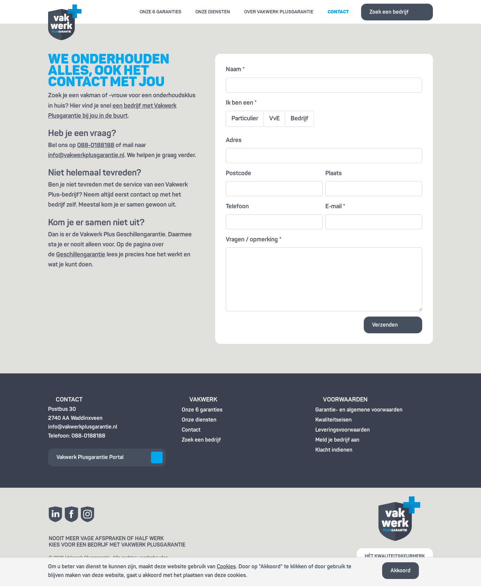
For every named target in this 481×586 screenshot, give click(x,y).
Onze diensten (212, 12)
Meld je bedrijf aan (337, 440)
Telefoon (237, 206)
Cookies (226, 566)
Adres (234, 140)
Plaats (333, 173)
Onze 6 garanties (160, 12)
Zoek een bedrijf (389, 12)
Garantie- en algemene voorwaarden (359, 409)
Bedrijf (299, 118)
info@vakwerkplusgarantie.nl (86, 155)
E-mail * (335, 206)
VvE (274, 118)
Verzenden (385, 325)
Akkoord (400, 570)
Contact (338, 12)
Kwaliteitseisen (333, 420)
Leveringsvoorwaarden (342, 430)
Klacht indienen (333, 450)
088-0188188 (95, 145)
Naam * (235, 69)
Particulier (244, 118)
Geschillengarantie (80, 254)
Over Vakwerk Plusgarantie (278, 12)
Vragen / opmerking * (254, 239)
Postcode (238, 173)
